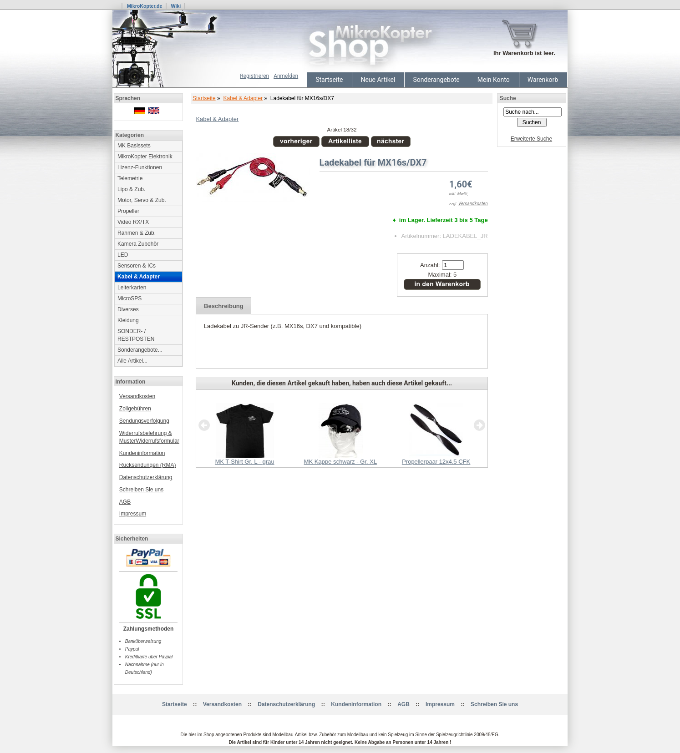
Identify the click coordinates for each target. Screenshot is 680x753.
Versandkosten (137, 396)
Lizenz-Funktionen (139, 167)
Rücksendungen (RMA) (147, 465)
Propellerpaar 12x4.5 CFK (436, 461)
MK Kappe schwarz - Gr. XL (340, 461)
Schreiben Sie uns (141, 489)
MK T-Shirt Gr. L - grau (244, 461)
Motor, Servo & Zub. (141, 200)
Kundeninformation (142, 453)
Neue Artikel (377, 79)
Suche (508, 98)
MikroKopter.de (144, 6)
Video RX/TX (133, 222)
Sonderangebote (436, 79)
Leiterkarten (131, 287)
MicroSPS (129, 298)
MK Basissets (134, 145)
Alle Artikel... (132, 361)
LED (122, 255)
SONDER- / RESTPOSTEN (135, 335)
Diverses (128, 309)
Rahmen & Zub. (136, 233)
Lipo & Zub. (131, 189)
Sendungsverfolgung (144, 421)
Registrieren (254, 76)
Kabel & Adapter (243, 98)
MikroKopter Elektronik (145, 156)
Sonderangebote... (139, 350)
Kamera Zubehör (137, 244)
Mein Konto (493, 79)
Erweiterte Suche (531, 139)
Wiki (176, 6)
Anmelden (286, 76)
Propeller (128, 211)
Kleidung (128, 320)
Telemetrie (129, 178)
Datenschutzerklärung (146, 477)
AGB (125, 502)
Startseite (329, 79)
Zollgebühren (135, 408)
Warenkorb (543, 79)
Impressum (132, 513)
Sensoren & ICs (136, 266)
